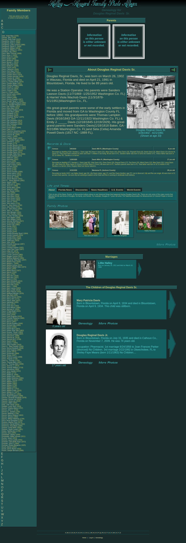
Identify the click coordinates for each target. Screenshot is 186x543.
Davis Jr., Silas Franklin (10, 346)
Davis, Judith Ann (8, 240)
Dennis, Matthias (8, 413)
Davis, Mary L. (7, 286)
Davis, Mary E (7, 279)
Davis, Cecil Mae (8, 71)
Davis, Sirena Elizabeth (10, 348)
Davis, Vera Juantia (9, 371)
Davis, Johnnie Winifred (10, 221)
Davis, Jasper (7, 182)
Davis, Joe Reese (8, 191)
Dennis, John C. (7, 410)
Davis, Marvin (7, 272)
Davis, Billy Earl (7, 64)
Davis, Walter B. (7, 375)
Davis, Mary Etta (7, 285)
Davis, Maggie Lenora (9, 256)
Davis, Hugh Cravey (9, 165)
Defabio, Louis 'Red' (9, 406)
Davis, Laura (6, 246)
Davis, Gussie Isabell (9, 156)
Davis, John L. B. (8, 210)
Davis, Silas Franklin (9, 345)
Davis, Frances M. (8, 135)
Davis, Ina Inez (7, 166)
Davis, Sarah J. (7, 343)
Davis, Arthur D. (7, 57)
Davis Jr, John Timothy (10, 216)
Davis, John (6, 193)
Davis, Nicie (6, 304)
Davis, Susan (7, 352)
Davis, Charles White (9, 80)
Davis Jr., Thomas (8, 360)
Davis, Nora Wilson (8, 307)
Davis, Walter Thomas (9, 380)
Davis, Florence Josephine (11, 131)
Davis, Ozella (7, 313)
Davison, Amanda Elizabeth (11, 397)
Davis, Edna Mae (8, 108)
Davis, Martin (7, 269)
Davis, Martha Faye (9, 262)
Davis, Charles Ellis (9, 73)
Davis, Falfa (6, 129)
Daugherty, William (9, 48)
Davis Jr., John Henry (9, 205)
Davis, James (7, 168)
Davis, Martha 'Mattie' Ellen (11, 267)
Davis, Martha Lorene (9, 265)
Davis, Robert (7, 327)
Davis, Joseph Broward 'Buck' (12, 233)
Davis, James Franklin (9, 172)
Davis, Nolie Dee (8, 306)
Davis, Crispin (7, 90)
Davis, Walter (7, 373)
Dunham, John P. (8, 443)
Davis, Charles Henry (9, 75)
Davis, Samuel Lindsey (10, 334)
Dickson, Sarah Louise (10, 429)
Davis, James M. (8, 177)
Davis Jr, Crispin (8, 92)
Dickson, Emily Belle (9, 427)
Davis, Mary (6, 274)
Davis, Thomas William (10, 367)
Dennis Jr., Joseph (8, 412)
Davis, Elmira (7, 126)
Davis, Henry (6, 161)
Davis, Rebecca (7, 320)
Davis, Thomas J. (8, 366)
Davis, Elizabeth (8, 113)
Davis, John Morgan (9, 212)
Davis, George (7, 143)
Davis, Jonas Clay (8, 225)
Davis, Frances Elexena (10, 133)
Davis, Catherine (8, 69)
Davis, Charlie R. (8, 87)
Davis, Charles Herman (10, 76)
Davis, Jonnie (7, 226)
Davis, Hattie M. (7, 157)
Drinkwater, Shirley (9, 435)
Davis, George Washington (11, 147)
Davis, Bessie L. (7, 62)
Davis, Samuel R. (8, 336)
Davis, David (6, 96)
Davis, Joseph (7, 228)
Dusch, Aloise (7, 447)
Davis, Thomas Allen (9, 362)
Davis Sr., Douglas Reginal (11, 103)
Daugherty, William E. (9, 50)
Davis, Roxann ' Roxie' (10, 332)
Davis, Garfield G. (8, 142)
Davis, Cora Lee (7, 89)
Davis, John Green (8, 198)
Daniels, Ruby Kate (9, 39)
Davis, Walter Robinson (10, 378)
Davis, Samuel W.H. (9, 339)
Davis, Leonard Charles (10, 247)
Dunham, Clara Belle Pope (11, 442)
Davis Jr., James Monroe (10, 180)
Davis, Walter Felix (8, 376)
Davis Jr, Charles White (10, 82)
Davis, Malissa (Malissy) (10, 258)
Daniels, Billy (6, 37)
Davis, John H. (7, 202)
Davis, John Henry (8, 203)
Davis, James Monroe (9, 179)
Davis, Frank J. (7, 136)
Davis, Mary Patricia (9, 292)
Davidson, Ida (7, 52)
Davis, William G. (8, 392)
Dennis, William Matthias (10, 419)
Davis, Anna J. (7, 55)
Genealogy (99, 538)
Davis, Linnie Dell (8, 253)
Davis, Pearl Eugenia (9, 316)
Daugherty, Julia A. (8, 41)
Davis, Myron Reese (9, 297)
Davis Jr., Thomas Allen (10, 364)
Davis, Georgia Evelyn (10, 150)
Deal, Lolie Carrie (8, 405)
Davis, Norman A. (8, 309)
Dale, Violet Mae (7, 36)
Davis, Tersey (7, 355)
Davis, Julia (6, 242)
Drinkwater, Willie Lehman (11, 436)
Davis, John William (9, 219)
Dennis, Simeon (7, 417)
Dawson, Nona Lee (8, 401)
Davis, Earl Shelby (8, 106)
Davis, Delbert (7, 97)
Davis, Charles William (10, 85)
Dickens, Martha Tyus (9, 422)
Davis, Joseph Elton (9, 237)
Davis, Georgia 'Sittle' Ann (11, 154)
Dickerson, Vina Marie (9, 426)
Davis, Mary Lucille (8, 290)
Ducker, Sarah (7, 438)
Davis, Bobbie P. (7, 66)
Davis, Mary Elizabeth (9, 281)
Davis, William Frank (9, 390)
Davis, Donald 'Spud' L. (10, 101)
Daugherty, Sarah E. (9, 46)
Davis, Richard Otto (9, 325)
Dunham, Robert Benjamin (11, 445)
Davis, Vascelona (8, 369)
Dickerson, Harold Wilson (11, 424)
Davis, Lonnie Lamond (10, 255)
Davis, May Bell (7, 295)
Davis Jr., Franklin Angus (10, 140)
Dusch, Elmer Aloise (9, 449)
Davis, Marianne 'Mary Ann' (12, 260)
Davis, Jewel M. (7, 189)
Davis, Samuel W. (8, 337)
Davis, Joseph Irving (9, 239)
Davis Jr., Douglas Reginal (11, 105)
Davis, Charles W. (8, 78)
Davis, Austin (7, 59)
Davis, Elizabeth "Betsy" (10, 117)
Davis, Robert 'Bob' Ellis (10, 330)
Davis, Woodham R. (9, 394)
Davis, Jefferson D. (8, 184)
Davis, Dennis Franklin (10, 99)
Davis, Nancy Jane (8, 300)
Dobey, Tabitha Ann (9, 431)
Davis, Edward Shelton (10, 110)
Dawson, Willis (7, 403)
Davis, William (7, 382)
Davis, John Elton (8, 195)
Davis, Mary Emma (8, 283)
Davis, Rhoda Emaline (10, 323)
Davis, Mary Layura (9, 288)
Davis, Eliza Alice (8, 112)
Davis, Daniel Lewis (9, 94)
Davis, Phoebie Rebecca (10, 318)
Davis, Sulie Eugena (9, 350)
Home (84, 538)
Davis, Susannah (8, 353)
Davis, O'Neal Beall (9, 311)
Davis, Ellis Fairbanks (9, 120)
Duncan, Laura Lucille (9, 440)
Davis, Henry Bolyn (8, 163)
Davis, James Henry (9, 173)
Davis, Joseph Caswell (10, 235)
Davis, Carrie (7, 67)
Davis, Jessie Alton (8, 187)
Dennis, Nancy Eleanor (10, 415)
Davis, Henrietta (8, 159)
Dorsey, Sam (6, 433)
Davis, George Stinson (10, 145)
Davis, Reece (7, 322)
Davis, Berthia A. (8, 60)
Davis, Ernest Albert (9, 127)
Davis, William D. (8, 389)
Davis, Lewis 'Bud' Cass (10, 249)
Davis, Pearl (6, 315)
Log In (91, 538)
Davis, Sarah (6, 341)
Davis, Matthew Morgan (10, 293)
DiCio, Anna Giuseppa (9, 420)
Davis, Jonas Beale (9, 223)
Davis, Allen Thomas (9, 53)
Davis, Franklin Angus (9, 138)
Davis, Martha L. (7, 263)
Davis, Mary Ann (7, 276)
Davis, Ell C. (6, 119)
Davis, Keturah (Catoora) (11, 244)
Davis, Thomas (7, 359)
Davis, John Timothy (9, 214)
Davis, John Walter (8, 217)
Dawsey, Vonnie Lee (9, 399)
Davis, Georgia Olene (9, 152)
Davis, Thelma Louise (9, 357)
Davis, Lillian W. (7, 251)
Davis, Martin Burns (9, 270)
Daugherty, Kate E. (8, 43)
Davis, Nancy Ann (8, 299)
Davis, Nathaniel (8, 302)
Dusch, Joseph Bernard (10, 450)
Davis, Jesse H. (7, 186)
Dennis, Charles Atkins (10, 408)
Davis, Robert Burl (8, 329)
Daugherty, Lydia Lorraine (11, 45)
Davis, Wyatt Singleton (10, 396)
